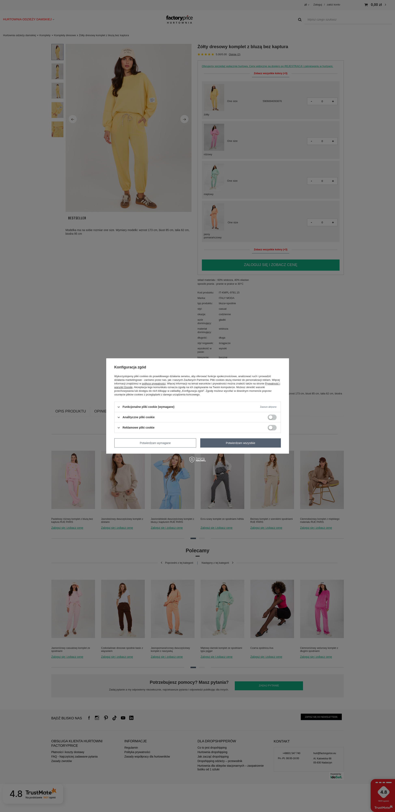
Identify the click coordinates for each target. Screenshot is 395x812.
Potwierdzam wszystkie (240, 443)
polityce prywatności (154, 383)
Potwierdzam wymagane (155, 443)
